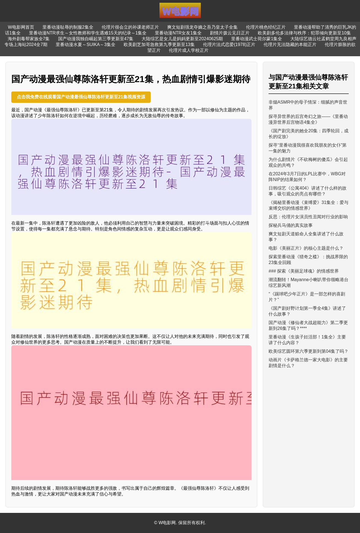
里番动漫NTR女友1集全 (178, 33)
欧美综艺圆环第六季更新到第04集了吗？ (308, 351)
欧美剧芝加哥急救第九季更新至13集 (159, 44)
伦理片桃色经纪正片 (266, 27)
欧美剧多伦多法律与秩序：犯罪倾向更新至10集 (304, 33)
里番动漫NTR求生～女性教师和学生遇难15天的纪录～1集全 (88, 33)
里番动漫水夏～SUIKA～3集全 (85, 44)
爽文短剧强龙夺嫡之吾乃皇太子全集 (202, 27)
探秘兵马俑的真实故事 (291, 225)
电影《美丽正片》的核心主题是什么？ (306, 248)
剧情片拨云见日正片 (230, 33)
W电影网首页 (21, 27)
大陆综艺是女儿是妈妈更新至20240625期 (182, 38)
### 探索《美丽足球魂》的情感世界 (304, 271)
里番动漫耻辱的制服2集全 (67, 27)
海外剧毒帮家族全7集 (29, 38)
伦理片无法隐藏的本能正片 (290, 44)
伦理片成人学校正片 (189, 50)
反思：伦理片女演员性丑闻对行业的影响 (308, 216)
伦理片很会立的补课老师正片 (130, 27)
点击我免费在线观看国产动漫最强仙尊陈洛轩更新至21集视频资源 (81, 97)
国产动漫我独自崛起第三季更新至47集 (96, 38)
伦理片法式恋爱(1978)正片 (229, 44)
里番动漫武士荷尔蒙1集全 (256, 38)
